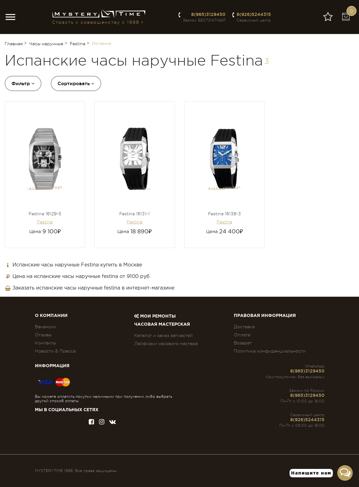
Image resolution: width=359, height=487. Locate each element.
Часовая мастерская (162, 324)
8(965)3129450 (208, 14)
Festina (45, 221)
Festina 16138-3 (224, 213)
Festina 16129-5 (45, 213)
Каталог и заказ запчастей (163, 335)
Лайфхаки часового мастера (166, 343)
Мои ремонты (155, 316)
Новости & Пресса (55, 350)
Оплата (242, 334)
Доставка (244, 326)
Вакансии (45, 326)
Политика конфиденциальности (270, 350)
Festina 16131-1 (134, 213)
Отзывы (43, 334)
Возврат (243, 342)
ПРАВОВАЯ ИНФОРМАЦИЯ (265, 316)
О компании (51, 316)
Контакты (45, 342)
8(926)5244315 (254, 14)
